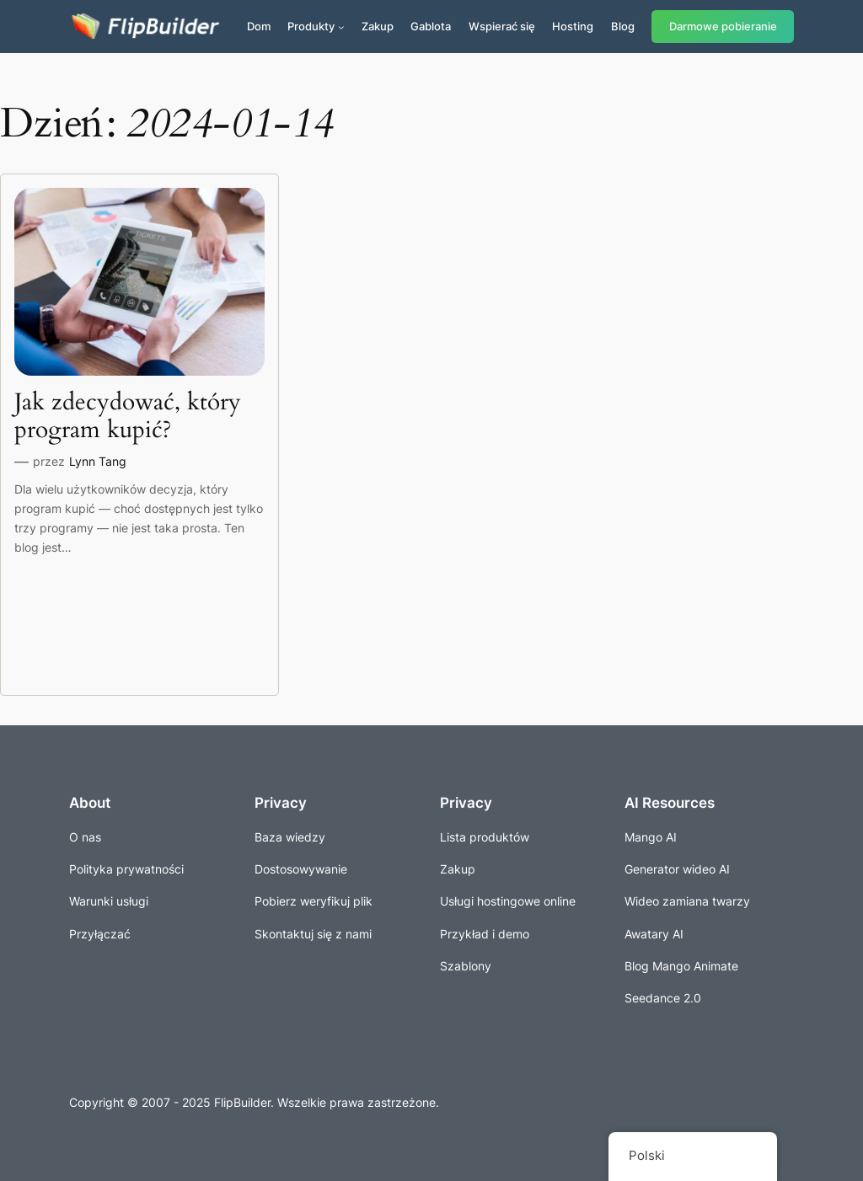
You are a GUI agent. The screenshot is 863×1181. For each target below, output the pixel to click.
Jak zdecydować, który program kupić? (127, 416)
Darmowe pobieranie (723, 26)
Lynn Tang (97, 461)
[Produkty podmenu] (341, 27)
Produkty (311, 26)
